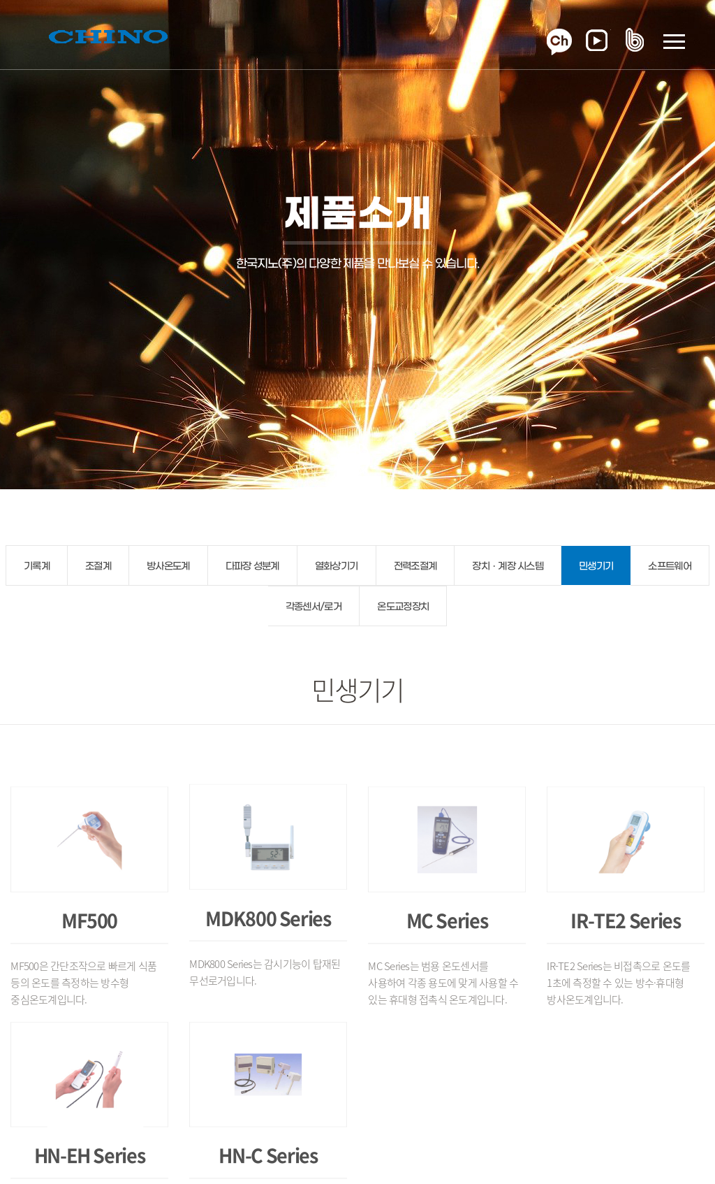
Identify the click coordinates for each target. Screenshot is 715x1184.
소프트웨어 (669, 566)
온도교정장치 (403, 607)
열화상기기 (336, 566)
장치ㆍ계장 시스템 (507, 566)
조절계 (98, 566)
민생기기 (596, 566)
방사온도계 (168, 566)
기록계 (37, 566)
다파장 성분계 (252, 566)
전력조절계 (415, 566)
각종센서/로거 (313, 607)
